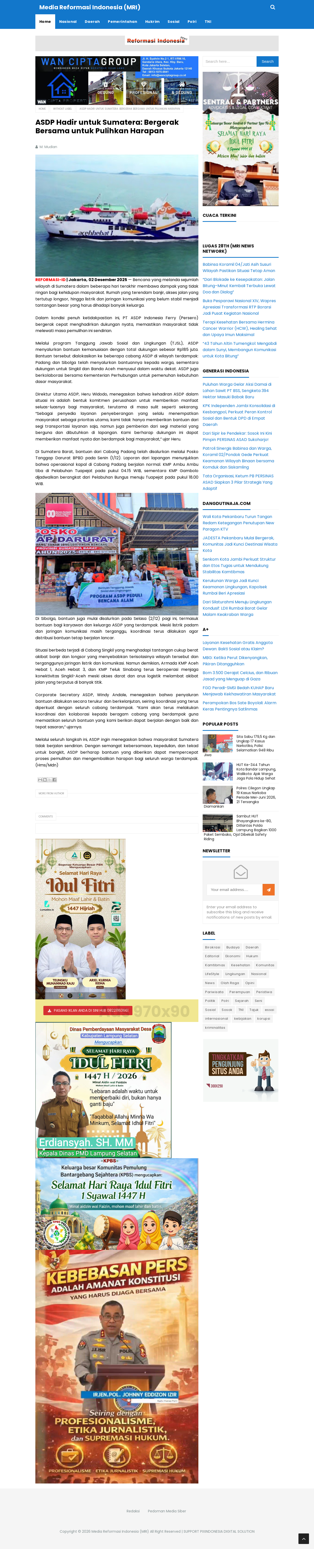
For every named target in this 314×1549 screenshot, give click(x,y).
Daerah (252, 947)
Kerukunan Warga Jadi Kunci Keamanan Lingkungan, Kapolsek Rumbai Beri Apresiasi (235, 586)
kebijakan (243, 1018)
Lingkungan (235, 973)
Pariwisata (214, 991)
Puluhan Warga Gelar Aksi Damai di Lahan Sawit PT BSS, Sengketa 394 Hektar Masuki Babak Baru (237, 390)
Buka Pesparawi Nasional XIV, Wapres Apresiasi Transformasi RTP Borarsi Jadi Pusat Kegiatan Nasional (239, 307)
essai (269, 1009)
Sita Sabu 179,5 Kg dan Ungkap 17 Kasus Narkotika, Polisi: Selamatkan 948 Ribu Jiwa (239, 745)
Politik (210, 1000)
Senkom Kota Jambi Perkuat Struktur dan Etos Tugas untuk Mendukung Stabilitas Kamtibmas (239, 565)
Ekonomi (233, 955)
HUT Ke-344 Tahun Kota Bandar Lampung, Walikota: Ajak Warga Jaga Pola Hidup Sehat (256, 771)
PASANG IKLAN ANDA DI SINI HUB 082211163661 (91, 1010)
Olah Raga (230, 982)
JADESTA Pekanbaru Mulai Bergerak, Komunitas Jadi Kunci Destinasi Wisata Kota (240, 544)
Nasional (259, 973)
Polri (225, 1000)
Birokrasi (212, 947)
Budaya (233, 947)
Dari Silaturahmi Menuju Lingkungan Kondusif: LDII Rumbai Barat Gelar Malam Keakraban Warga (237, 608)
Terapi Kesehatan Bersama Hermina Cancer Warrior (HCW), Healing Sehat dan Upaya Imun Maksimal (240, 328)
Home (42, 108)
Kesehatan (240, 964)
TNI (241, 1009)
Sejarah (242, 1000)
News (210, 982)
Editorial (212, 955)
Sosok (227, 1009)
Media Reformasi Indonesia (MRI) (120, 1531)
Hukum (252, 955)
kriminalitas (215, 1027)
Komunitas (265, 964)
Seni (258, 1000)
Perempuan (239, 991)
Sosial (210, 1009)
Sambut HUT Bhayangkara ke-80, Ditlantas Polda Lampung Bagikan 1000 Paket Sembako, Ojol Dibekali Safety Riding (240, 827)
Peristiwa (264, 991)
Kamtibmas (215, 964)
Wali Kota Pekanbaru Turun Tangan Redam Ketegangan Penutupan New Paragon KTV (238, 522)
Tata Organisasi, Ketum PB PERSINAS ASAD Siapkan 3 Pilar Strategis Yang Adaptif (238, 482)
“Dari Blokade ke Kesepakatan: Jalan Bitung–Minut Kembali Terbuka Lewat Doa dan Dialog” (239, 285)
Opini (250, 982)
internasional (216, 1018)
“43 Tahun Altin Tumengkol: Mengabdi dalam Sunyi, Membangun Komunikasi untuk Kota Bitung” (240, 349)
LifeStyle (212, 973)
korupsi (263, 1018)
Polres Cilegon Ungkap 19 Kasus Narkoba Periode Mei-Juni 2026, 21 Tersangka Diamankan (240, 797)
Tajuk (254, 1009)
